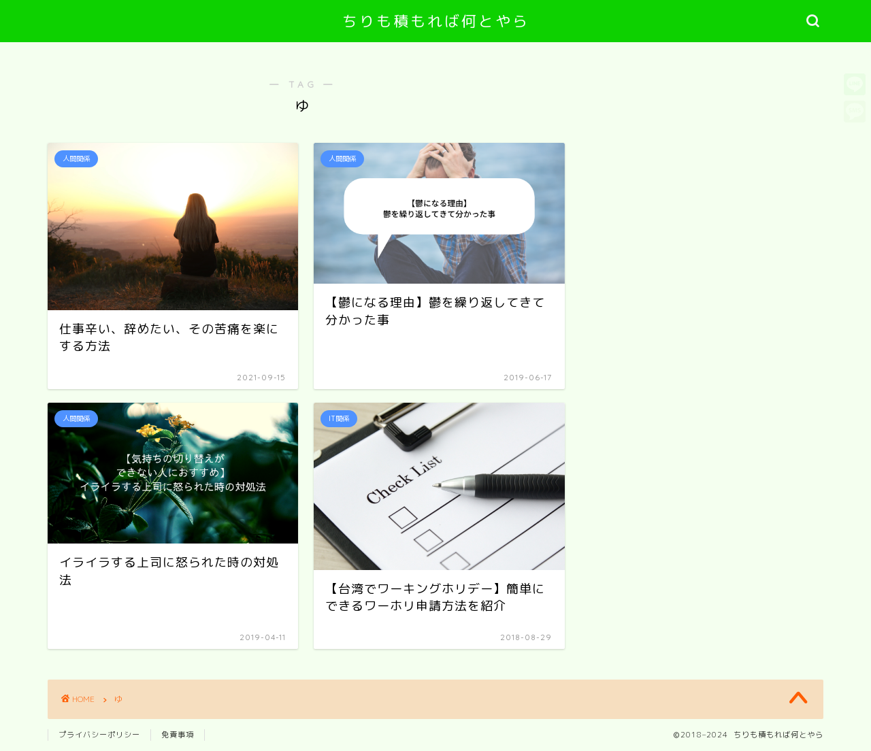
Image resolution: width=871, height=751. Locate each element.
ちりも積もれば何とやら (435, 21)
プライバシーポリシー (99, 734)
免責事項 (177, 734)
